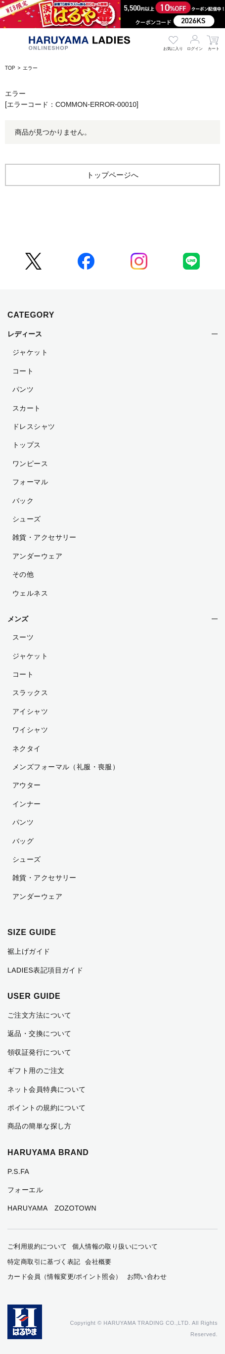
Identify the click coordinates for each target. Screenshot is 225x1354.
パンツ (23, 389)
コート (23, 371)
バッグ (23, 841)
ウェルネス (30, 593)
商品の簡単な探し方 (39, 1126)
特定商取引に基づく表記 (43, 1261)
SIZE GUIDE (31, 932)
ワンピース (30, 463)
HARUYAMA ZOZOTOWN (51, 1208)
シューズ (26, 519)
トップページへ (112, 175)
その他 (23, 574)
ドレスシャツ (33, 426)
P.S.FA (18, 1171)
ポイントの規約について (46, 1108)
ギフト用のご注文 (35, 1070)
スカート (26, 408)
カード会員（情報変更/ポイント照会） (64, 1276)
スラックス (30, 693)
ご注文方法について (39, 1015)
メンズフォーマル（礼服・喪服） (65, 767)
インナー (26, 804)
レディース (24, 334)
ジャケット (30, 352)
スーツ (23, 637)
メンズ (17, 619)
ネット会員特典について (46, 1089)
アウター (26, 785)
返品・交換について (39, 1033)
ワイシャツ (30, 730)
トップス (26, 445)
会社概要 (98, 1261)
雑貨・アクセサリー (44, 537)
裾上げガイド (28, 951)
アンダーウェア (37, 556)
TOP (10, 68)
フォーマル (30, 482)
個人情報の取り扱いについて (115, 1246)
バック (23, 501)
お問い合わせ (147, 1276)
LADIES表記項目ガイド (45, 970)
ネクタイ (26, 748)
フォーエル (25, 1190)
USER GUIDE (34, 996)
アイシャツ (30, 711)
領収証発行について (39, 1052)
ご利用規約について (37, 1246)
